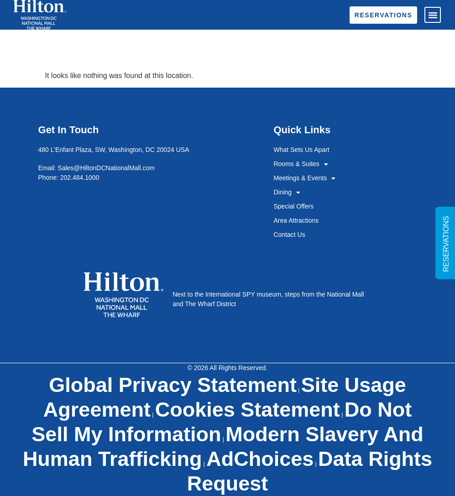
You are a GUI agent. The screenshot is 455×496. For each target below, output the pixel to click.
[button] (432, 15)
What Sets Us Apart (301, 149)
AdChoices (260, 458)
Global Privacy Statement (173, 385)
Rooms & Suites (300, 164)
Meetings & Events (304, 178)
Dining (286, 192)
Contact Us (289, 234)
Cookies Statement (247, 409)
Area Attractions (296, 220)
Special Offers (293, 206)
